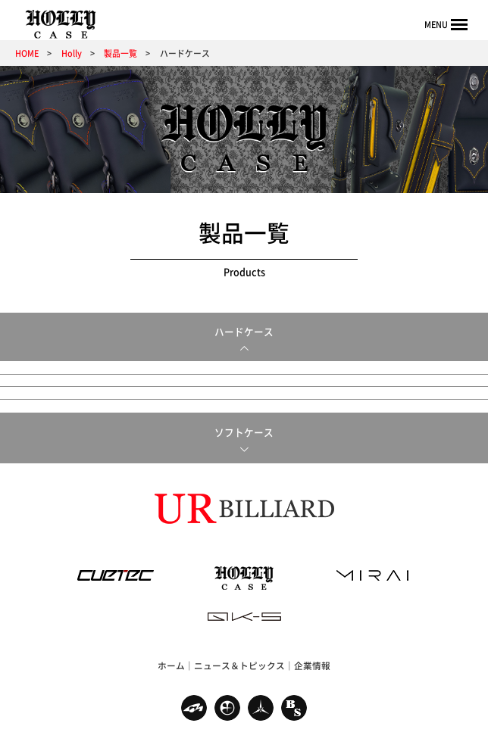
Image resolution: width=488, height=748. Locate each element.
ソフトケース (244, 401)
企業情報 (312, 636)
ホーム (171, 636)
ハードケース (244, 331)
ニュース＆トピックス (239, 636)
